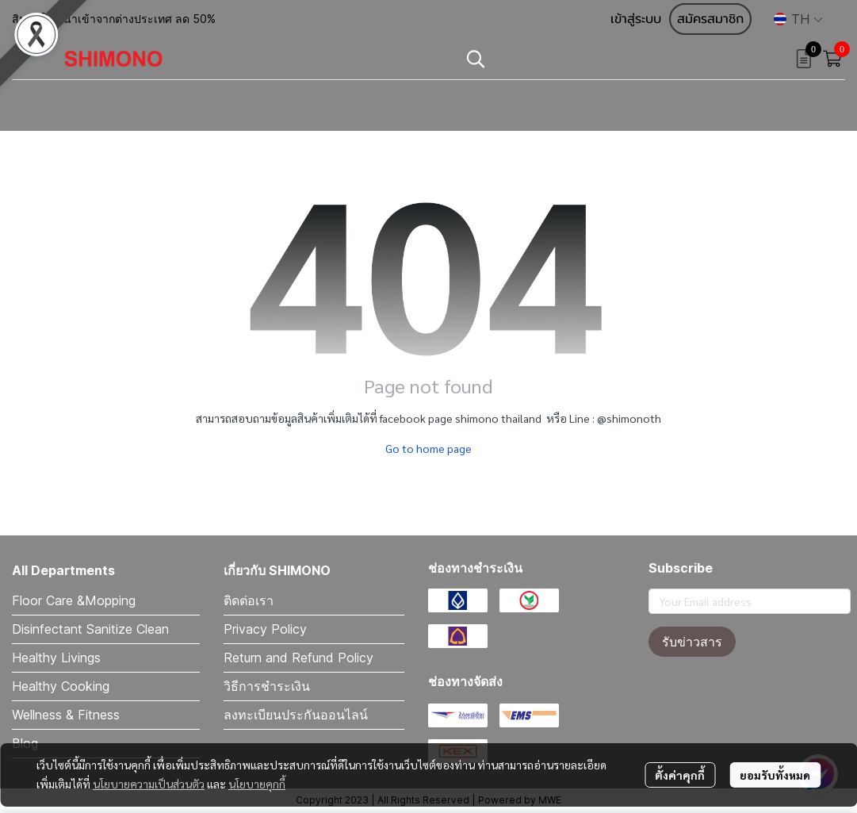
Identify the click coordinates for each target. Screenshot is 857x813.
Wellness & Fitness (66, 715)
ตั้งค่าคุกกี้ (680, 775)
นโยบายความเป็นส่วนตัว (149, 784)
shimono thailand (498, 418)
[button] (798, 19)
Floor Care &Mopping (74, 600)
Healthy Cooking (60, 686)
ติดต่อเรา (249, 600)
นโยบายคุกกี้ (256, 784)
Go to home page (428, 448)
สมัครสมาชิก (710, 19)
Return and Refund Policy (298, 657)
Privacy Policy (265, 629)
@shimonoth (629, 418)
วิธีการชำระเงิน (267, 686)
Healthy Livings (56, 657)
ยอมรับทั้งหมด (775, 775)
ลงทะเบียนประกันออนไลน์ (296, 715)
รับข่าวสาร (692, 642)
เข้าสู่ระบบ (635, 19)
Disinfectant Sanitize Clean (90, 629)
